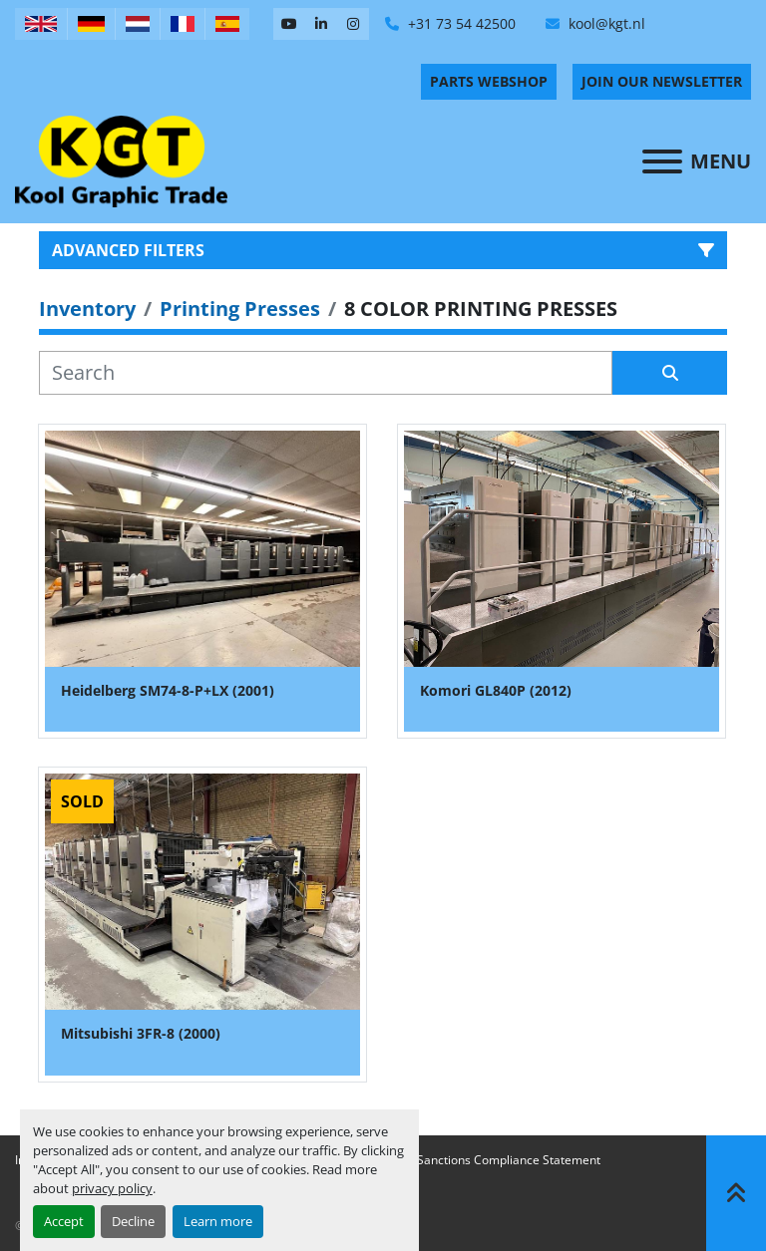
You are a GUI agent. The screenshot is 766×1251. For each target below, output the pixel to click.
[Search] (325, 373)
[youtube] (289, 24)
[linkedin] (321, 24)
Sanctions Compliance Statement (508, 1159)
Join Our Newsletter (661, 81)
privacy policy (112, 1188)
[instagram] (353, 24)
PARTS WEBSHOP (489, 81)
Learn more (218, 1221)
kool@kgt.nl (605, 23)
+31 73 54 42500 (460, 23)
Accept (64, 1221)
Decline (133, 1221)
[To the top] (736, 1193)
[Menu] (662, 161)
